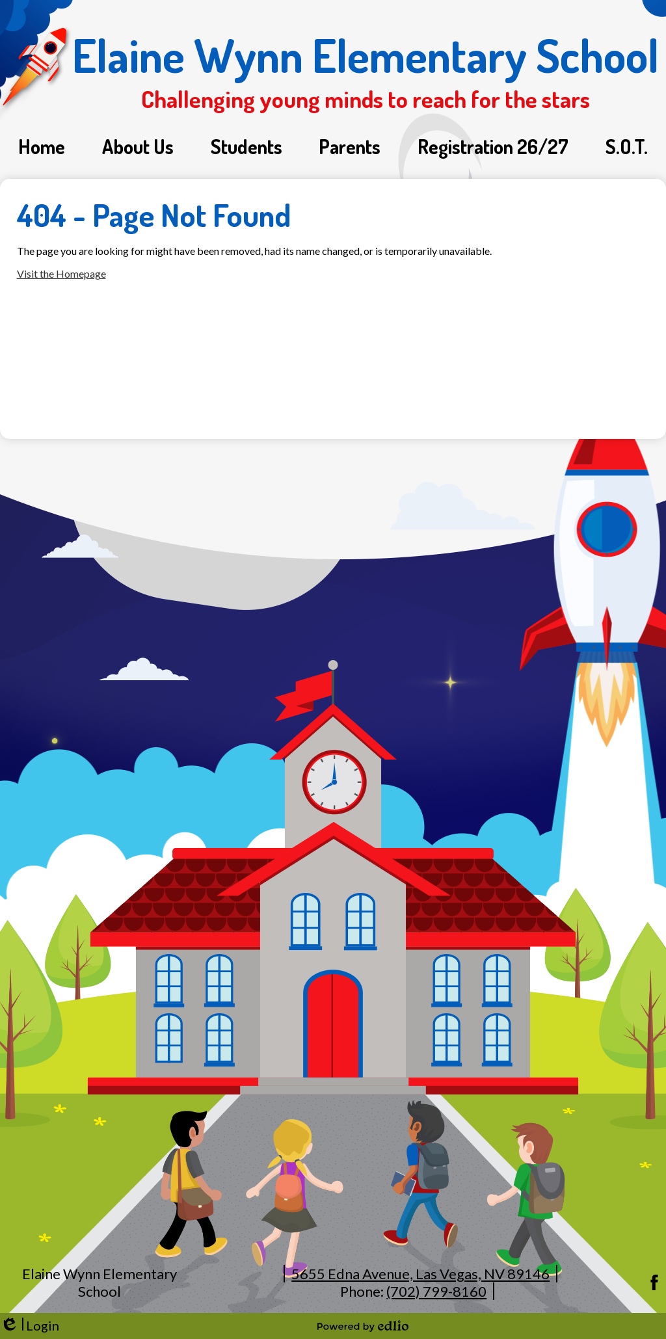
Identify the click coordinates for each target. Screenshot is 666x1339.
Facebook (654, 1282)
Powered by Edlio (362, 1325)
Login (29, 1326)
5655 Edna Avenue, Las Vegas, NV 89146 (420, 1273)
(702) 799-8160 (436, 1291)
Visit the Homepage (61, 273)
